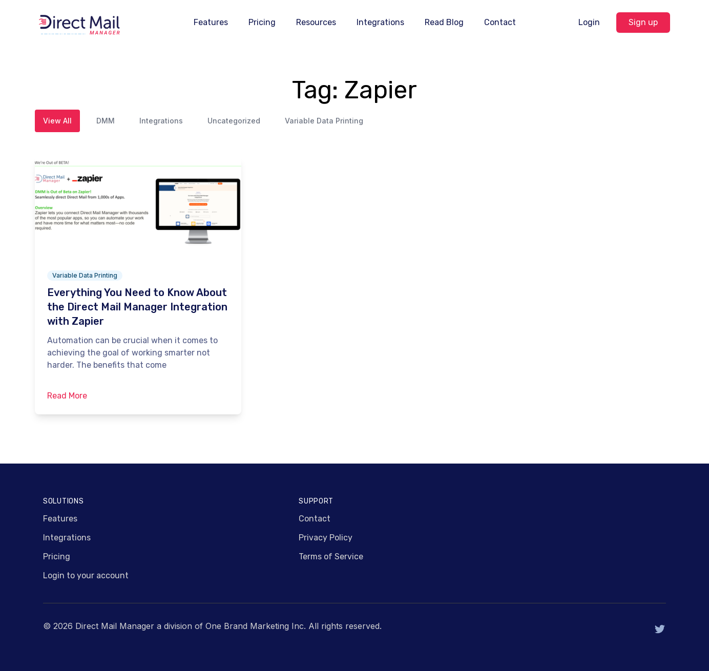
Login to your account (86, 575)
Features (211, 22)
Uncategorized (233, 120)
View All (57, 120)
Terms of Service (331, 556)
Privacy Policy (325, 537)
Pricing (262, 22)
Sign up (643, 22)
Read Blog (444, 22)
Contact (500, 22)
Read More (67, 396)
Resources (316, 22)
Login (589, 22)
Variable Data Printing (324, 120)
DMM (105, 120)
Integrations (380, 22)
